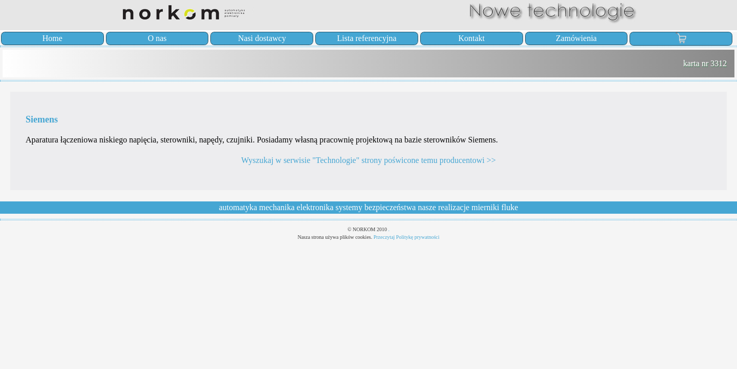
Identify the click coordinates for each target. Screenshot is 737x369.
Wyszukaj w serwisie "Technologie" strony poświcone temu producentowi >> (368, 160)
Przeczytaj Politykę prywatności (407, 237)
